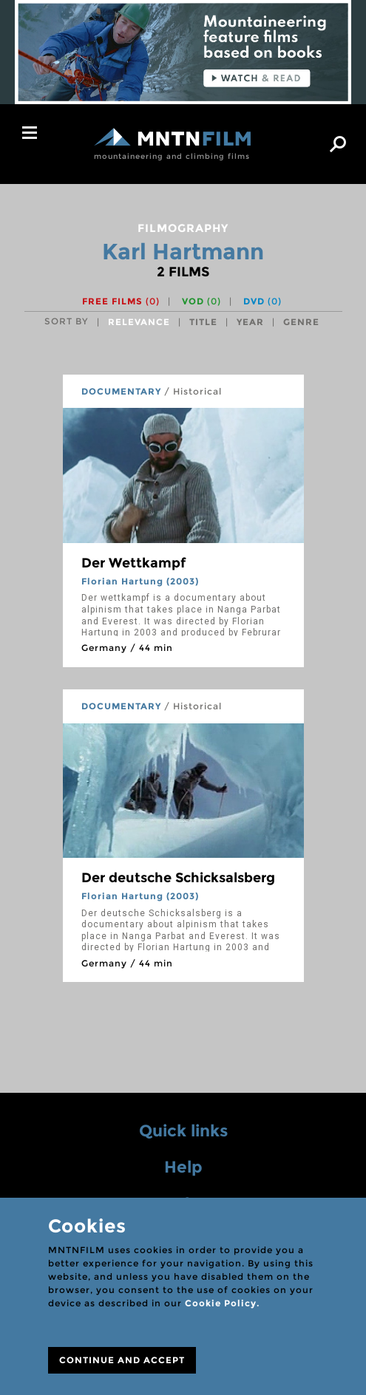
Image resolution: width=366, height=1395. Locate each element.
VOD (201, 301)
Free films (121, 301)
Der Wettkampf (133, 563)
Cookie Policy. (222, 1303)
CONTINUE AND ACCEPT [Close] (122, 1359)
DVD (262, 301)
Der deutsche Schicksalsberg (178, 878)
